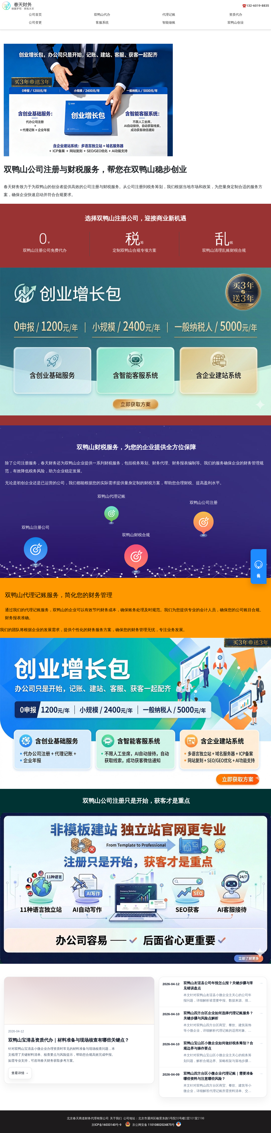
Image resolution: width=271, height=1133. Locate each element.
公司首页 (35, 14)
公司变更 (35, 22)
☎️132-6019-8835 (255, 5)
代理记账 (168, 14)
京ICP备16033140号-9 (106, 1125)
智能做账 (168, 22)
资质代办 (235, 14)
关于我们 (116, 1118)
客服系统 (102, 22)
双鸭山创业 (235, 22)
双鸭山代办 (102, 14)
